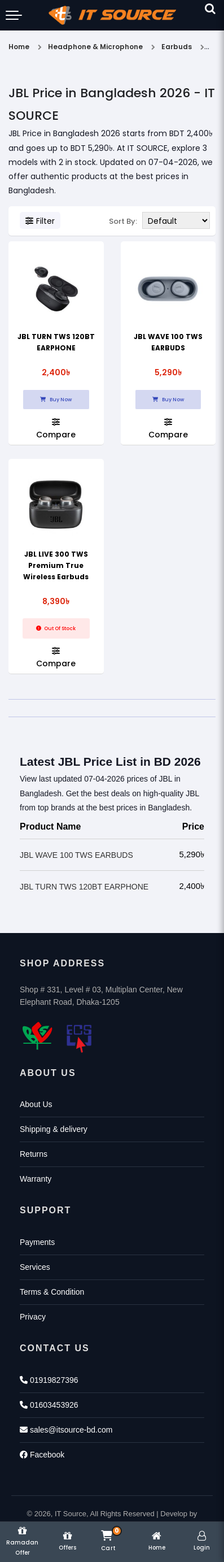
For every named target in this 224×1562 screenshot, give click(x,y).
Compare (56, 428)
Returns (33, 1154)
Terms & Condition (52, 1291)
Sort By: (123, 221)
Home (18, 46)
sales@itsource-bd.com (66, 1429)
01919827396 (49, 1380)
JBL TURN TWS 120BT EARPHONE (84, 886)
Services (35, 1267)
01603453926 (49, 1404)
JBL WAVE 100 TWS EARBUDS (76, 855)
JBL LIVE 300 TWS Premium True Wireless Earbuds (56, 565)
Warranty (35, 1178)
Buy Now (56, 399)
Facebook (42, 1454)
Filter (40, 221)
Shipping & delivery (53, 1129)
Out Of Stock (56, 628)
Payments (37, 1242)
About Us (36, 1104)
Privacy (33, 1316)
